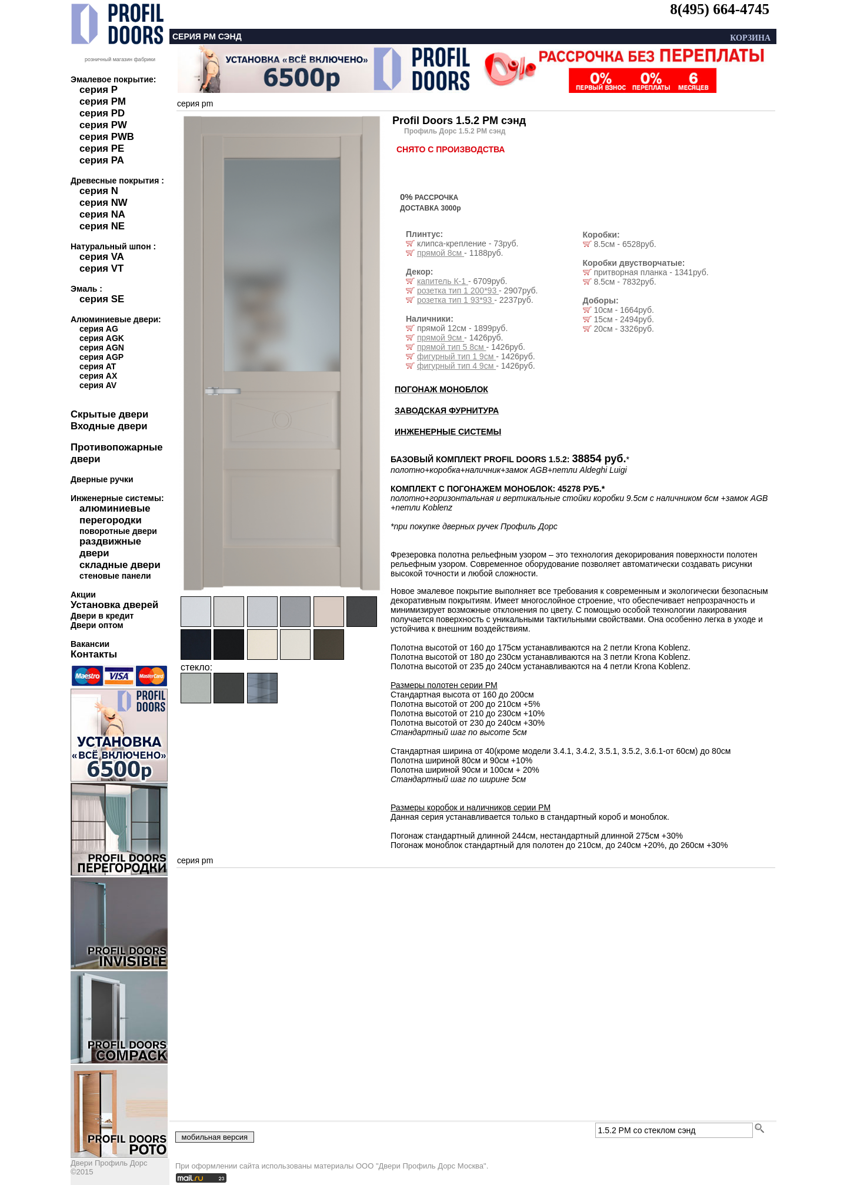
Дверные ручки (102, 479)
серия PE (101, 148)
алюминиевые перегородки (115, 514)
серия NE (102, 226)
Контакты (94, 654)
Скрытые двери (109, 414)
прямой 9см (440, 337)
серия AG (98, 328)
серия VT (101, 268)
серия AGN (101, 347)
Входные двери (109, 426)
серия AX (98, 375)
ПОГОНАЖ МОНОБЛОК (441, 389)
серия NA (102, 214)
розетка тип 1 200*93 (458, 290)
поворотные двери (118, 531)
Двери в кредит (102, 615)
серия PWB (106, 136)
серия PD (102, 113)
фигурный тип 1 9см (456, 356)
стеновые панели (115, 575)
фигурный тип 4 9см (456, 365)
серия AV (97, 385)
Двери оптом (97, 625)
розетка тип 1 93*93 (455, 300)
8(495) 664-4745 (719, 9)
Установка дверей (114, 604)
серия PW (103, 125)
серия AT (97, 366)
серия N (98, 190)
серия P (98, 89)
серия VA (101, 256)
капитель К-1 (442, 281)
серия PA (101, 160)
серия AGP (101, 357)
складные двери (120, 564)
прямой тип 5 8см (451, 347)
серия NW (103, 202)
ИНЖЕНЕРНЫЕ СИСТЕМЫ (448, 431)
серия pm (195, 103)
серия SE (101, 299)
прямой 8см (440, 253)
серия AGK (101, 338)
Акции (83, 594)
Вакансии (90, 644)
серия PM (102, 101)
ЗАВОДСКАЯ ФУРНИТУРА (447, 410)
